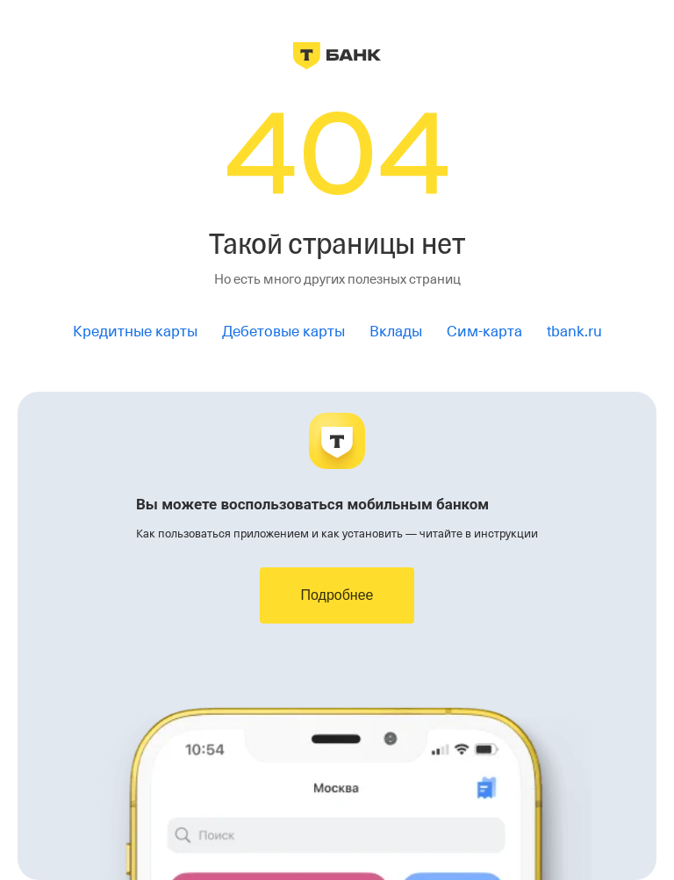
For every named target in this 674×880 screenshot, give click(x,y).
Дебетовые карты (283, 331)
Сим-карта (484, 331)
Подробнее (337, 595)
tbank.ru (574, 331)
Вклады (395, 331)
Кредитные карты (135, 331)
